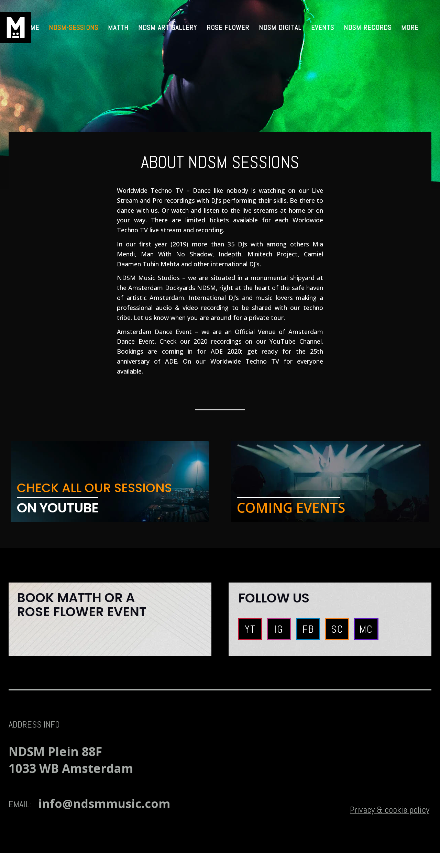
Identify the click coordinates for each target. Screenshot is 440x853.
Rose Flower (228, 27)
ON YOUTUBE (57, 507)
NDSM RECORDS (368, 27)
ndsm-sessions (73, 27)
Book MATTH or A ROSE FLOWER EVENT (81, 605)
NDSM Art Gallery (167, 27)
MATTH (118, 27)
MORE (409, 27)
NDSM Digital (280, 27)
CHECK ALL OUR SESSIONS (94, 488)
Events (322, 27)
